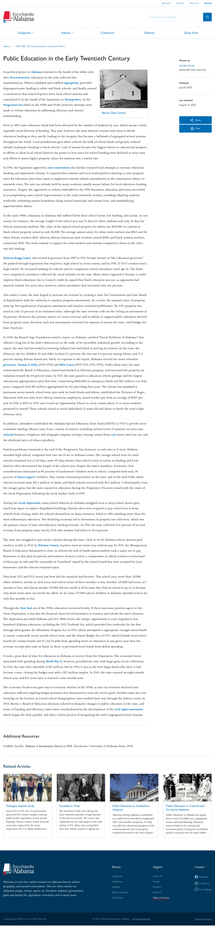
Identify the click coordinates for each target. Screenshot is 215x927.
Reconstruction (27, 77)
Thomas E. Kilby (30, 365)
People (155, 882)
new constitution (60, 168)
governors (10, 365)
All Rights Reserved (140, 920)
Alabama (37, 72)
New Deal (26, 608)
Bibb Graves (71, 365)
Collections (107, 32)
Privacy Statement (203, 920)
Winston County (49, 545)
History (7, 46)
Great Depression (30, 503)
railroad (8, 435)
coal (114, 435)
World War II (55, 661)
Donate (208, 3)
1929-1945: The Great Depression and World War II (43, 46)
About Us (194, 3)
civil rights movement (130, 709)
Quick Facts (191, 32)
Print (195, 130)
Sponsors (166, 3)
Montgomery (12, 105)
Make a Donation (161, 899)
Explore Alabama (119, 893)
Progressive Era (42, 105)
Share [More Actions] (195, 120)
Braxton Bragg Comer (18, 258)
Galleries (149, 32)
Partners (180, 3)
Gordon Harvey (187, 65)
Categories (24, 32)
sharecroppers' (27, 477)
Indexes (65, 32)
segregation (72, 83)
